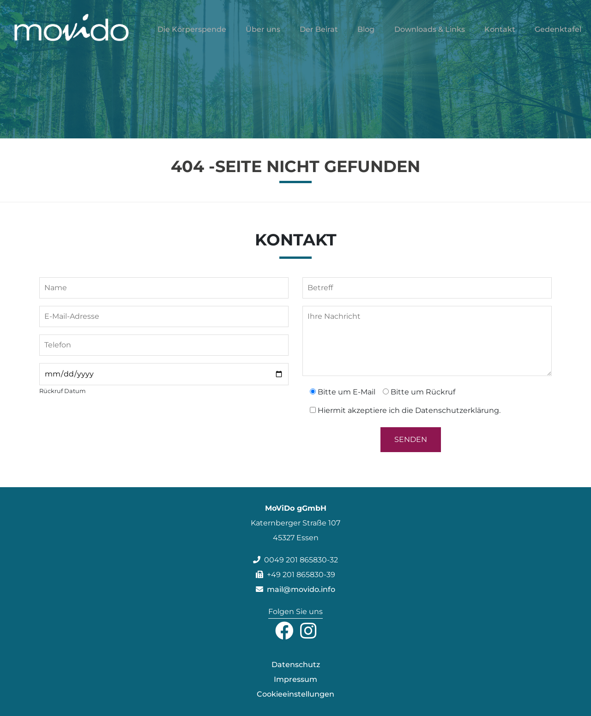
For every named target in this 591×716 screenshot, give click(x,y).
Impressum (295, 679)
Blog (365, 35)
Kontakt (499, 35)
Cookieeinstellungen (295, 694)
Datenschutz (295, 664)
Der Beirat (319, 35)
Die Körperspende (191, 35)
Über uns (263, 35)
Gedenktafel (558, 35)
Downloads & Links (429, 35)
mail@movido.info (295, 589)
